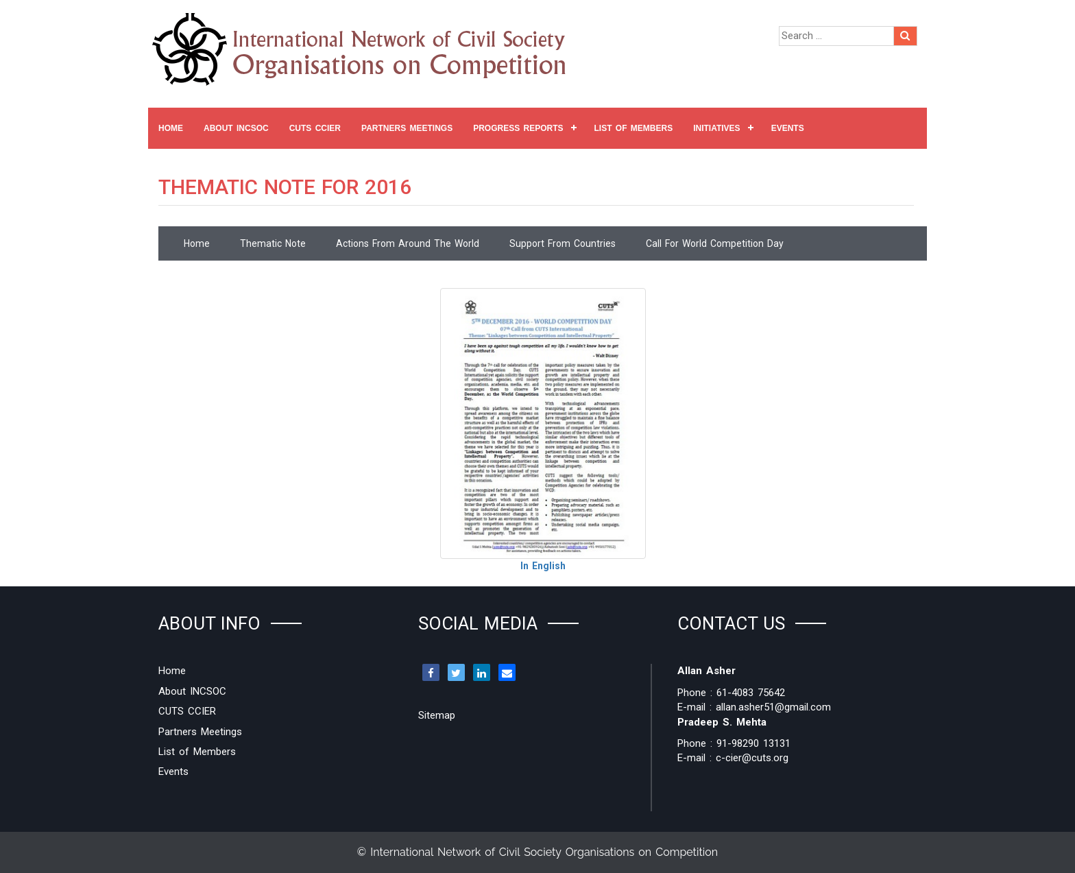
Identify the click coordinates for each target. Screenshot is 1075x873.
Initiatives (716, 128)
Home (170, 128)
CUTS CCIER (315, 128)
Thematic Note (273, 243)
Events (787, 128)
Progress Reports (518, 128)
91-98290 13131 (753, 743)
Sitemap (436, 715)
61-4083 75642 (750, 692)
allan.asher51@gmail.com (773, 707)
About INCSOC (236, 128)
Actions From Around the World (407, 243)
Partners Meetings (406, 128)
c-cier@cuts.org (752, 758)
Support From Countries (562, 243)
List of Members (633, 128)
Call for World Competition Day (715, 243)
